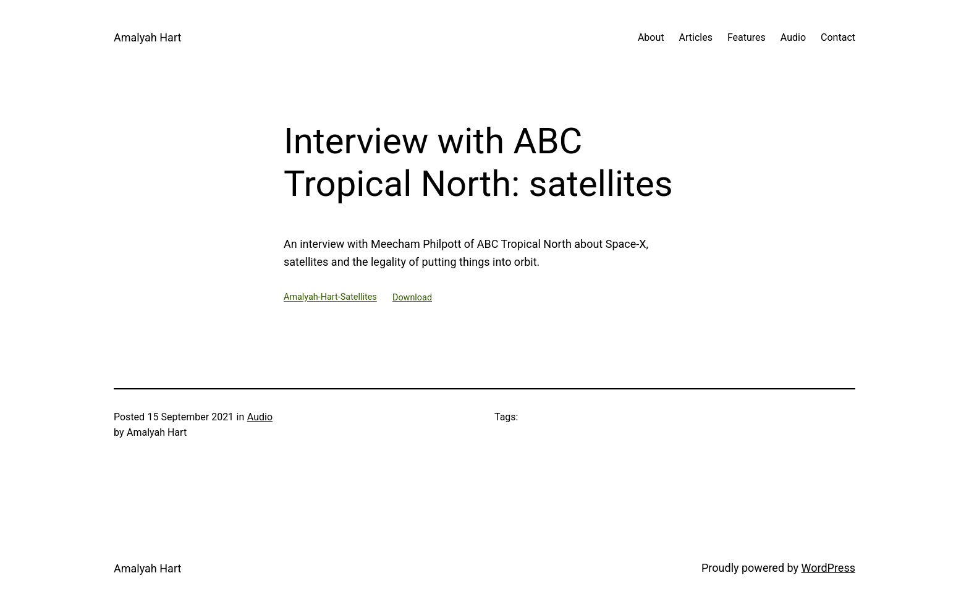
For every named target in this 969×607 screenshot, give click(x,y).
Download (412, 297)
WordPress (828, 567)
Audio (260, 417)
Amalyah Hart (147, 37)
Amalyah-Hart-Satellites (330, 297)
